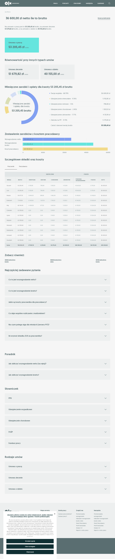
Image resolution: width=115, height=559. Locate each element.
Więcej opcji (30, 552)
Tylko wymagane (30, 546)
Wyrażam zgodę (30, 541)
